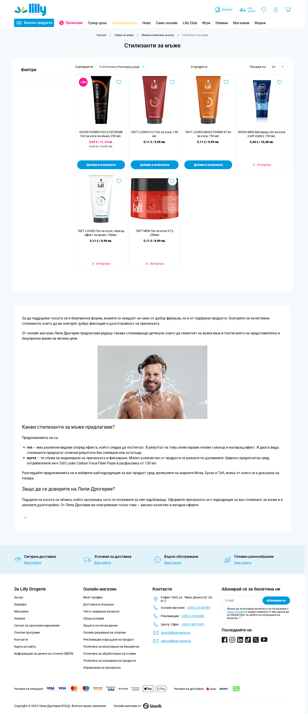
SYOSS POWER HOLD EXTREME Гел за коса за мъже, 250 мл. (101, 134)
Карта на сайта (25, 646)
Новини (222, 23)
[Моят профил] (275, 9)
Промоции (74, 23)
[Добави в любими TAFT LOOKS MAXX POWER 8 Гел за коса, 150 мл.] (226, 82)
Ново (146, 23)
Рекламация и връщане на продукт (109, 639)
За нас (18, 597)
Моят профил (93, 597)
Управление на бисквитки (102, 667)
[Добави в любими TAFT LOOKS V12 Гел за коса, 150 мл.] (172, 82)
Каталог (223, 9)
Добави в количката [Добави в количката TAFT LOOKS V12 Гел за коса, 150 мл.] (154, 165)
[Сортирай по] (122, 67)
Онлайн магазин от (138, 706)
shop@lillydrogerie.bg (175, 632)
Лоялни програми (27, 632)
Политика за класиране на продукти (109, 660)
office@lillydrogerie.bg (176, 641)
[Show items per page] (278, 67)
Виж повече (32, 562)
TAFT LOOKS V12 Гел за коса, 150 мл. (154, 134)
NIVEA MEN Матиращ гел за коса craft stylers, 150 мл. (261, 134)
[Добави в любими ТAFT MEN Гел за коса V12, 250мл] (172, 181)
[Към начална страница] (101, 35)
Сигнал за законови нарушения (37, 625)
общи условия (236, 611)
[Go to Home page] (30, 9)
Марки (260, 23)
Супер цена (97, 23)
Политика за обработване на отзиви (109, 653)
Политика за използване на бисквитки (111, 646)
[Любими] (264, 9)
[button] (43, 72)
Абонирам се (276, 600)
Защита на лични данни (100, 625)
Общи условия (93, 618)
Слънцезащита (124, 23)
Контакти (21, 639)
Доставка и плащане (98, 604)
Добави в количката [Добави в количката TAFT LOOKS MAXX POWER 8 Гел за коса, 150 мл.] (208, 165)
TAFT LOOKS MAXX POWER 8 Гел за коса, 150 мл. (208, 134)
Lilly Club (190, 23)
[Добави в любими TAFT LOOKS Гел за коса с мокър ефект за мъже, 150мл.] (118, 181)
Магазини (241, 23)
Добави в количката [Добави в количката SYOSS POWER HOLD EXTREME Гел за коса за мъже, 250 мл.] (101, 165)
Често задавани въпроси (101, 611)
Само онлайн (167, 23)
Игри (206, 23)
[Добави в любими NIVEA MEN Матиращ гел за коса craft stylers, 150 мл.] (279, 82)
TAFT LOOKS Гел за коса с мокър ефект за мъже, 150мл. (101, 233)
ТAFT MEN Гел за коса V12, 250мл (155, 233)
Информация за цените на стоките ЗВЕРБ (43, 653)
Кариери (20, 604)
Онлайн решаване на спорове (104, 632)
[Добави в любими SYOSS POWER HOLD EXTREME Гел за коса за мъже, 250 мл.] (118, 82)
